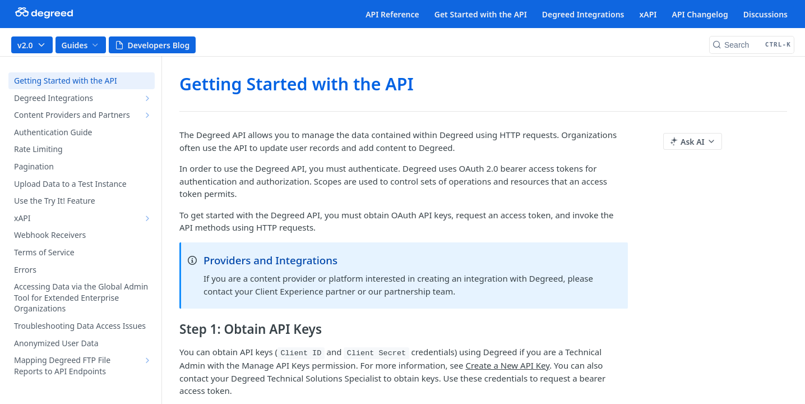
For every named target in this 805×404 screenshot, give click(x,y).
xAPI (647, 14)
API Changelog (700, 14)
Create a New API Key (507, 365)
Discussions (765, 14)
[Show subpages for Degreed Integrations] (147, 98)
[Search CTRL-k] (752, 44)
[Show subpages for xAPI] (147, 218)
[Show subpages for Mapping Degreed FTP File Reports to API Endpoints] (147, 360)
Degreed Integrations (583, 14)
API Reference (392, 14)
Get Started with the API (480, 14)
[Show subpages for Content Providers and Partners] (147, 115)
